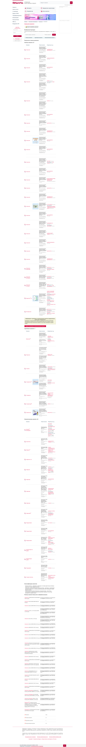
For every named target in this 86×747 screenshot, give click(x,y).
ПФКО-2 (48, 284)
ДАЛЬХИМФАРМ (50, 67)
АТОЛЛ (48, 80)
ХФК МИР (48, 161)
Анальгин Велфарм (28, 277)
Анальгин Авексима (28, 269)
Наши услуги (15, 9)
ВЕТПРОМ (49, 311)
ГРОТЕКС (50, 568)
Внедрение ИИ (16, 23)
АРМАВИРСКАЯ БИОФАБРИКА (50, 50)
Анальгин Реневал (28, 285)
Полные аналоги (29, 37)
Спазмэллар (29, 403)
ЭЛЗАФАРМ (49, 276)
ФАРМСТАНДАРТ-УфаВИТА (50, 234)
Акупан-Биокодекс (28, 430)
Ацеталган (28, 441)
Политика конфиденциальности (42, 736)
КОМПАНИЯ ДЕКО (51, 460)
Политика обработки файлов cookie (55, 736)
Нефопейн (28, 513)
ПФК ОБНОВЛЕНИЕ (50, 286)
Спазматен (28, 395)
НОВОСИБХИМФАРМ (50, 58)
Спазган (28, 368)
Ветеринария (15, 17)
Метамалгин (28, 311)
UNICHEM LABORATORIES (50, 337)
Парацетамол (29, 522)
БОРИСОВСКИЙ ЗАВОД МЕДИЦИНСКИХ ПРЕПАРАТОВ (51, 179)
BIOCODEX (50, 423)
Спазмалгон (29, 381)
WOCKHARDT (50, 366)
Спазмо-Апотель (29, 577)
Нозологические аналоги (49, 37)
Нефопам (28, 479)
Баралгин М (29, 298)
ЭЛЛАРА (48, 100)
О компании (15, 11)
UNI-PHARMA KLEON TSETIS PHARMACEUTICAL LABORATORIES (51, 577)
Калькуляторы (16, 19)
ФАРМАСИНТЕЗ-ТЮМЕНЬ (51, 442)
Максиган (28, 338)
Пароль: (14, 32)
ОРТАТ (53, 301)
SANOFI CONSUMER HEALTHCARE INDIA (50, 292)
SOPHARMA (50, 380)
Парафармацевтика (17, 15)
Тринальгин (28, 412)
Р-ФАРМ (49, 503)
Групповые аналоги (38, 37)
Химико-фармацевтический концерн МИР (51, 537)
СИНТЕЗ (49, 559)
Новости (14, 7)
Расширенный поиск (69, 4)
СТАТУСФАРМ (49, 204)
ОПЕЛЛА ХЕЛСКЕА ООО (51, 304)
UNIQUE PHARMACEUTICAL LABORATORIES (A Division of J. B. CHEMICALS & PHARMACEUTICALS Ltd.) (51, 450)
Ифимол (28, 450)
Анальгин (28, 49)
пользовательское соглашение (37, 746)
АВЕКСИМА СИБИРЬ (50, 269)
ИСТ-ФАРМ (50, 522)
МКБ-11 (14, 21)
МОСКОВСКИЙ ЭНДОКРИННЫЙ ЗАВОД (51, 493)
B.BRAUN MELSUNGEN (50, 549)
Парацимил (28, 568)
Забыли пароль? (17, 40)
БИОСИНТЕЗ (49, 123)
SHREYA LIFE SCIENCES (50, 355)
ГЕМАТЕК (50, 552)
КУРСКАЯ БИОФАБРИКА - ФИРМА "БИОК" (51, 469)
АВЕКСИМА (49, 267)
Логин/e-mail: (15, 29)
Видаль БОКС (16, 13)
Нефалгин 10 (29, 459)
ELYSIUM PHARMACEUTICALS (51, 295)
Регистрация (17, 38)
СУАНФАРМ (50, 458)
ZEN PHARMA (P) (52, 369)
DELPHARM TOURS (51, 426)
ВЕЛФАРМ (49, 278)
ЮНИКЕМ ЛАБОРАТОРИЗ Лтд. (51, 340)
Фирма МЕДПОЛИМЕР (50, 542)
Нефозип (28, 469)
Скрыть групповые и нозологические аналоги (35, 326)
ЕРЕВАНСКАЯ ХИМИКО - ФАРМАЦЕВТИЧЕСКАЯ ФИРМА (51, 207)
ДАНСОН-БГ (49, 309)
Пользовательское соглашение (30, 736)
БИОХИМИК (49, 226)
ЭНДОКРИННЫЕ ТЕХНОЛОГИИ (51, 489)
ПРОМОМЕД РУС (50, 223)
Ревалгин (28, 354)
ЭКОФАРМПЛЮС (51, 479)
